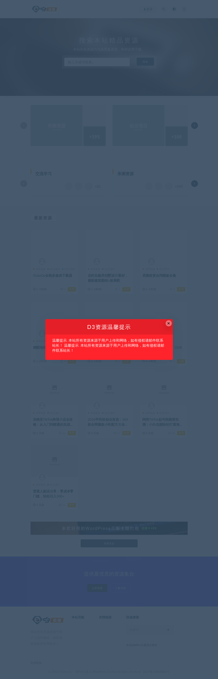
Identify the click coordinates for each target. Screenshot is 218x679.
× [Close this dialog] (168, 323)
